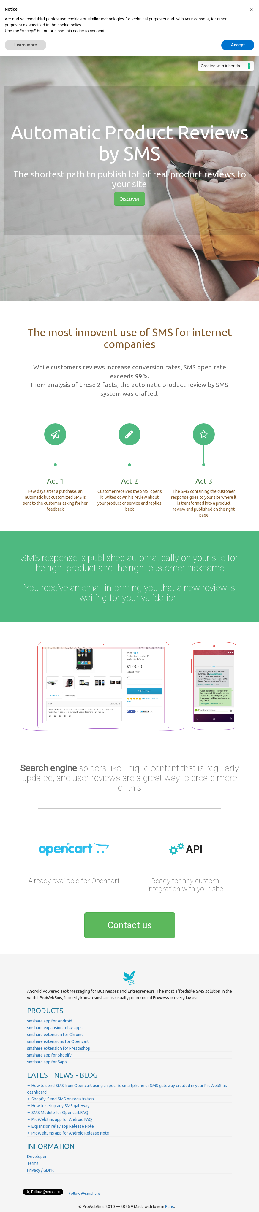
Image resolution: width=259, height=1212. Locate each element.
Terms (33, 1163)
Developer (37, 1156)
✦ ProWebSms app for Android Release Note (68, 1133)
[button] (251, 9)
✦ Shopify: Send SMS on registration (60, 1099)
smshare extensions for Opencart (58, 1041)
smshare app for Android (49, 1021)
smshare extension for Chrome (55, 1034)
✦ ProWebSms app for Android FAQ (59, 1119)
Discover (129, 199)
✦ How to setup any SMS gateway (58, 1105)
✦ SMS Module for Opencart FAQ (57, 1112)
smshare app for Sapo (47, 1061)
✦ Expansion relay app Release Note (60, 1126)
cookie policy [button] (69, 25)
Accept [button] (238, 44)
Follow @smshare (84, 1193)
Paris (169, 1206)
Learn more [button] (25, 44)
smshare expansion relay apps (55, 1027)
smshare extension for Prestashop (58, 1048)
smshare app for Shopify (49, 1055)
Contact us (130, 925)
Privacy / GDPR (40, 1170)
